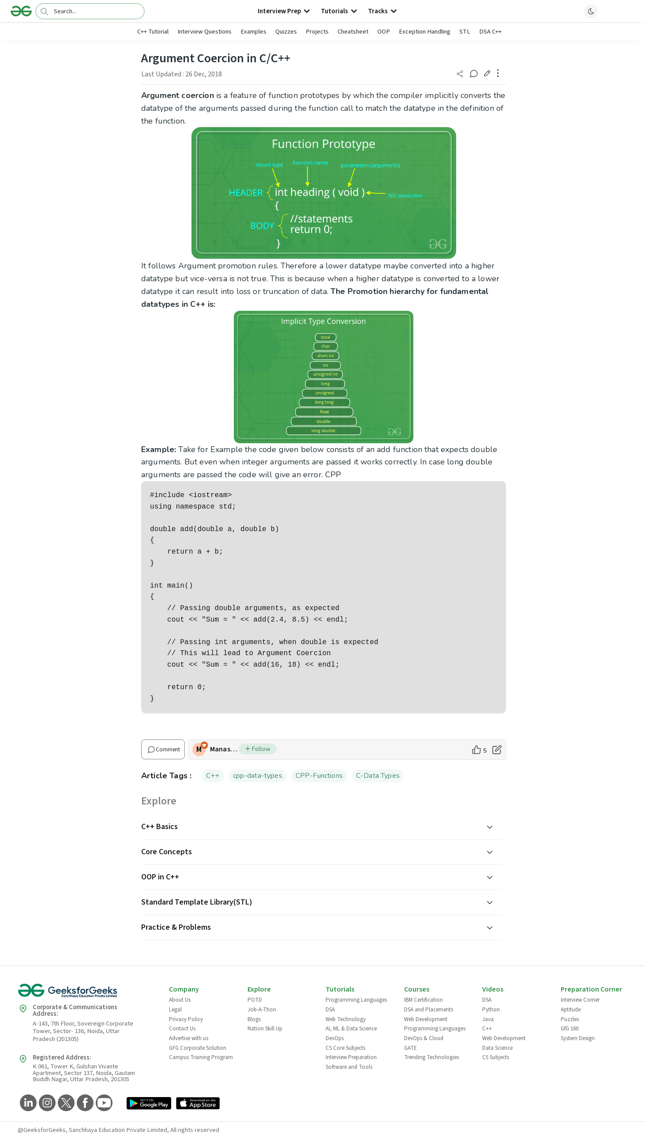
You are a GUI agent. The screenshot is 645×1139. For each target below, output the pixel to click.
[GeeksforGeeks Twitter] (65, 1103)
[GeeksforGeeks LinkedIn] (27, 1103)
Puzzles (570, 1019)
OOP (383, 31)
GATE (410, 1048)
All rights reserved (194, 1130)
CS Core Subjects (345, 1048)
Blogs (254, 1019)
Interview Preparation (351, 1057)
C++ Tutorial (153, 31)
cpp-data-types (257, 776)
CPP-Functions (319, 776)
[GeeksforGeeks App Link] (149, 1105)
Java (488, 1019)
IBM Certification (423, 1000)
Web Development (425, 1019)
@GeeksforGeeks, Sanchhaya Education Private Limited (92, 1130)
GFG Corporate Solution (197, 1048)
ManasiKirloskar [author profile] (224, 749)
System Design (578, 1038)
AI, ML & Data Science (351, 1029)
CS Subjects (495, 1057)
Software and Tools (349, 1067)
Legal (175, 1010)
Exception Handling (424, 31)
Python (491, 1010)
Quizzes (286, 31)
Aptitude (571, 1010)
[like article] (479, 749)
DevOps (335, 1038)
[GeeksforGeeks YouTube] (103, 1103)
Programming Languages (356, 1000)
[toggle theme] (591, 11)
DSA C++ (490, 31)
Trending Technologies (431, 1057)
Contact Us (182, 1029)
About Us (180, 1000)
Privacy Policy (186, 1019)
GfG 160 (569, 1029)
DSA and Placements (428, 1010)
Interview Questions (204, 31)
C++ (213, 776)
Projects (317, 31)
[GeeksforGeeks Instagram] (46, 1103)
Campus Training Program (201, 1057)
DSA (330, 1010)
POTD (255, 1000)
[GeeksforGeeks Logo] (86, 993)
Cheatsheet (353, 31)
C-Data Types (378, 776)
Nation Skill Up (265, 1029)
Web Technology (346, 1019)
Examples (253, 31)
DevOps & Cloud (423, 1038)
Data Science (497, 1048)
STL (464, 31)
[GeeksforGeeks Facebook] (84, 1103)
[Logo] (21, 11)
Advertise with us (188, 1038)
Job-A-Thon (262, 1010)
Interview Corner (580, 1000)
